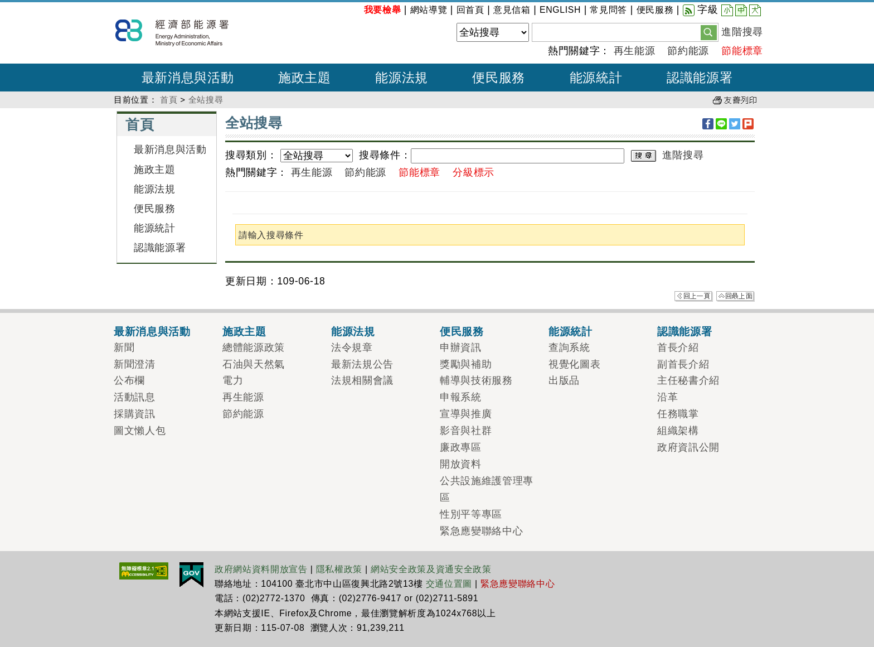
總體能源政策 (253, 347)
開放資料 (461, 464)
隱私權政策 (339, 569)
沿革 (667, 397)
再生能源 (635, 50)
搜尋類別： (251, 155)
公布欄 (129, 380)
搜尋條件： (385, 155)
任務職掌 (678, 413)
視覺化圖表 (574, 364)
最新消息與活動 (170, 149)
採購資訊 (135, 413)
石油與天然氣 (253, 364)
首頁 (168, 99)
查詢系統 (569, 347)
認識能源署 (160, 247)
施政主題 (155, 169)
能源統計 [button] (596, 77)
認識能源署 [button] (699, 77)
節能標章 (742, 50)
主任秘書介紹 (688, 380)
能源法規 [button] (401, 77)
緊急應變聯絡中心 (481, 531)
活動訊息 (135, 397)
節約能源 (688, 50)
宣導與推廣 (466, 413)
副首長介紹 (683, 364)
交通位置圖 (449, 583)
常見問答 (608, 10)
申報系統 (461, 397)
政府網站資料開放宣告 (261, 569)
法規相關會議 (362, 380)
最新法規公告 (362, 364)
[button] (709, 31)
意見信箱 (512, 10)
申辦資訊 (461, 347)
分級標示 (473, 172)
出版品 (564, 380)
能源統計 (155, 228)
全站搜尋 (206, 99)
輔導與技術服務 (476, 380)
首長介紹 (678, 347)
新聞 (124, 347)
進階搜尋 (742, 31)
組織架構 (678, 430)
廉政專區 (461, 447)
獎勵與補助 (466, 364)
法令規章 (352, 347)
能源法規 (155, 189)
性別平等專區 (471, 514)
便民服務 (655, 10)
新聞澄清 (135, 364)
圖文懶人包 (140, 430)
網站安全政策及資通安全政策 (431, 569)
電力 (232, 380)
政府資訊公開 (688, 447)
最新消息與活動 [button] (188, 77)
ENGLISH (560, 10)
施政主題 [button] (304, 77)
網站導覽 (429, 10)
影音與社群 (466, 430)
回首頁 (470, 10)
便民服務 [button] (498, 77)
